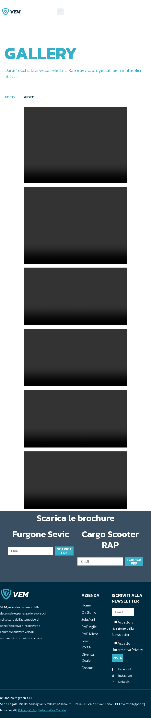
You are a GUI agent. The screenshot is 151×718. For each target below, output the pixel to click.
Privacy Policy (27, 710)
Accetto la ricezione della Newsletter (123, 628)
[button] (60, 12)
